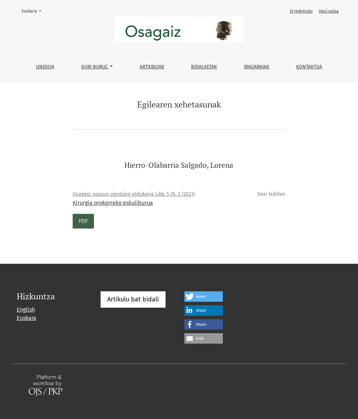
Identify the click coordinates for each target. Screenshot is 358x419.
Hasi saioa (329, 11)
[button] (203, 296)
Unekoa (45, 67)
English (26, 309)
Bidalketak (204, 67)
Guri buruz (95, 67)
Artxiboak (152, 67)
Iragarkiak (256, 67)
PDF (83, 221)
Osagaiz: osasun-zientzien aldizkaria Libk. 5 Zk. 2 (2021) (134, 194)
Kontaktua (309, 67)
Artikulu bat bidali (133, 299)
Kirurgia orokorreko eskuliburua (113, 203)
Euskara (33, 11)
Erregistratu (301, 11)
